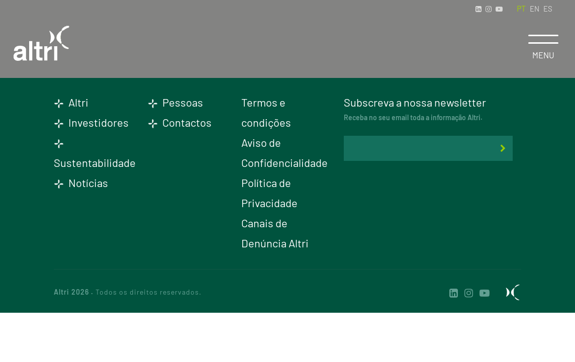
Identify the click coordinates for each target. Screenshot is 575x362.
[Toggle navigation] (543, 39)
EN (534, 8)
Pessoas (175, 102)
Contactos (180, 122)
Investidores (91, 122)
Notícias (81, 182)
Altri (71, 102)
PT (521, 8)
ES (547, 8)
